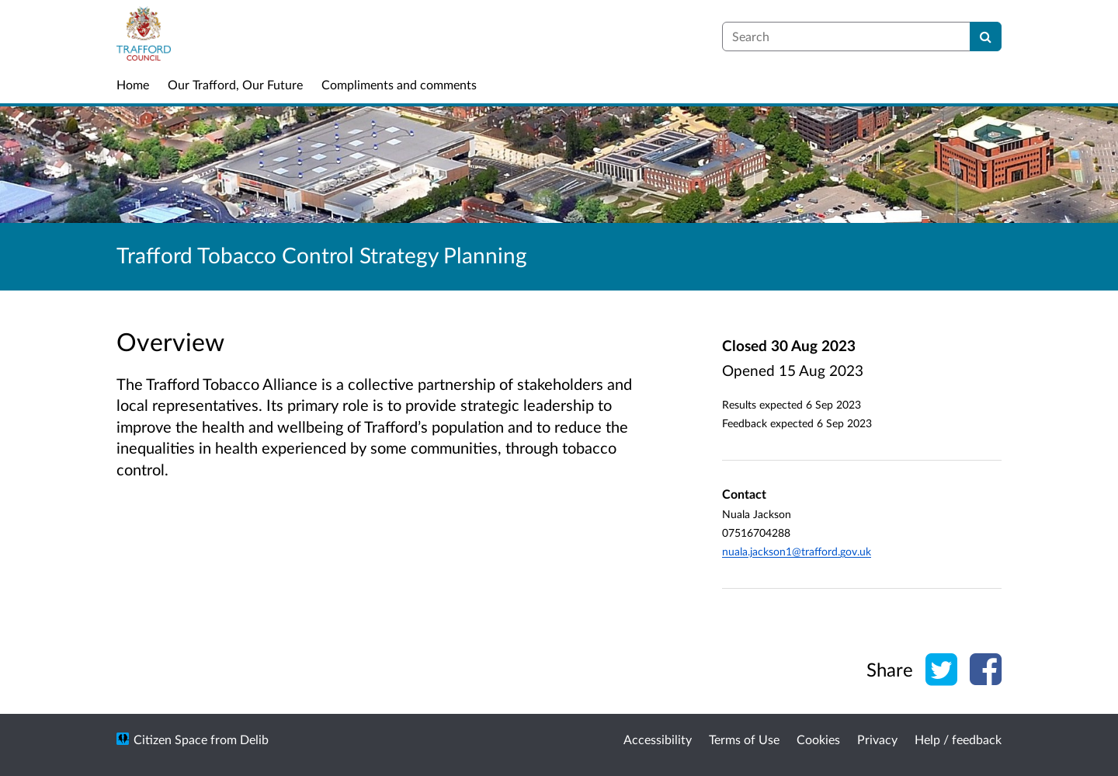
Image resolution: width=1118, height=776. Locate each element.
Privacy (877, 739)
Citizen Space (170, 739)
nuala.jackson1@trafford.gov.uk (796, 551)
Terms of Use (744, 739)
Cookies (818, 739)
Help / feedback (958, 739)
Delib (254, 739)
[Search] (986, 36)
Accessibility (657, 739)
